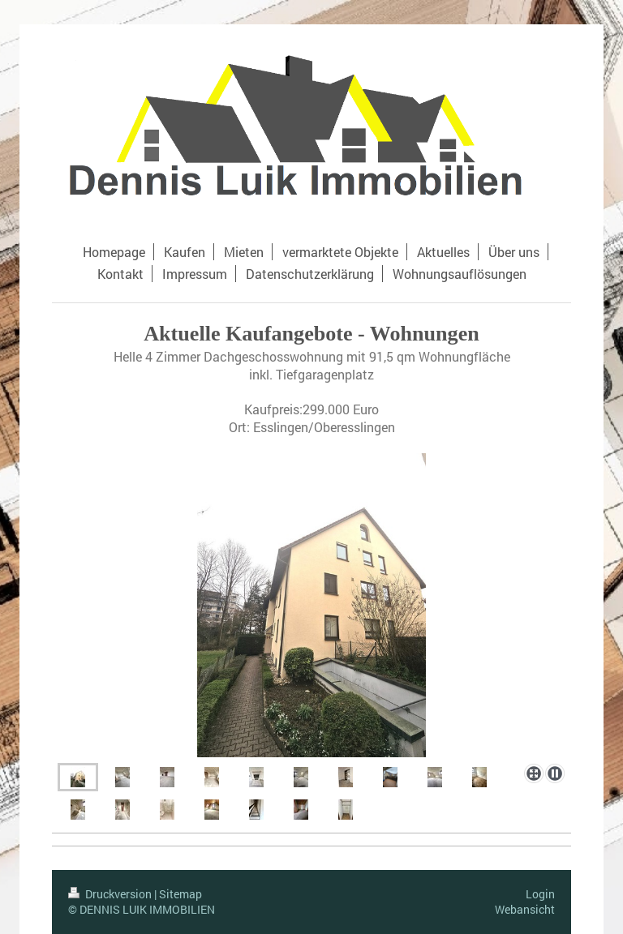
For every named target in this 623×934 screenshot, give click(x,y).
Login (540, 894)
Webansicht (525, 909)
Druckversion (111, 894)
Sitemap (180, 894)
